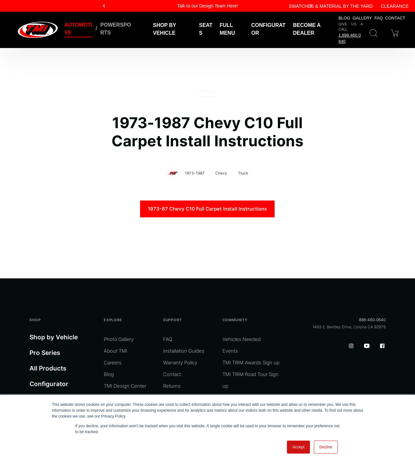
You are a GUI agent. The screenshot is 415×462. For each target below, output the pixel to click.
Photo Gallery (119, 339)
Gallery (362, 18)
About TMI (115, 351)
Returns (172, 386)
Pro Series (45, 353)
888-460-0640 (372, 319)
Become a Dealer (307, 29)
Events (230, 351)
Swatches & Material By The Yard (331, 6)
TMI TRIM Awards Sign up (250, 362)
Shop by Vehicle (54, 337)
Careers (113, 362)
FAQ (378, 18)
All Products (48, 368)
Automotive (78, 28)
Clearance (395, 6)
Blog (344, 18)
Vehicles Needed (241, 339)
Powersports (116, 28)
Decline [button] (325, 447)
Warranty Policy (180, 362)
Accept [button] (298, 447)
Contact (395, 18)
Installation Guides (183, 351)
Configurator (268, 29)
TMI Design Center (125, 386)
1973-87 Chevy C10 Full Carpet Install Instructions (207, 209)
